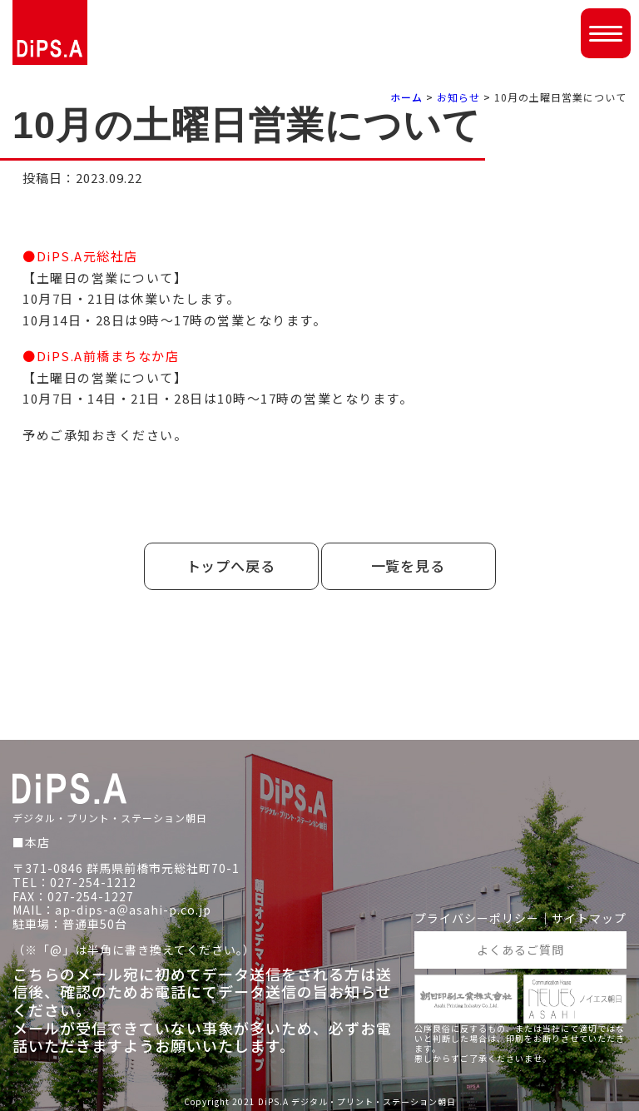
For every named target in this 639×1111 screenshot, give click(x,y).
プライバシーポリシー (476, 918)
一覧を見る (408, 565)
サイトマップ (589, 918)
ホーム (406, 97)
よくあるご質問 (520, 949)
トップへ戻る (231, 565)
